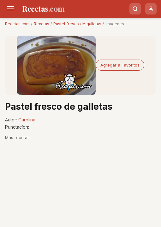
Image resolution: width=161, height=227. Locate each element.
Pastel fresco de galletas (77, 23)
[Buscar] (135, 9)
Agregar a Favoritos (120, 64)
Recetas (41, 23)
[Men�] (10, 9)
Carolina (26, 119)
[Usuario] (151, 9)
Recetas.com (17, 23)
